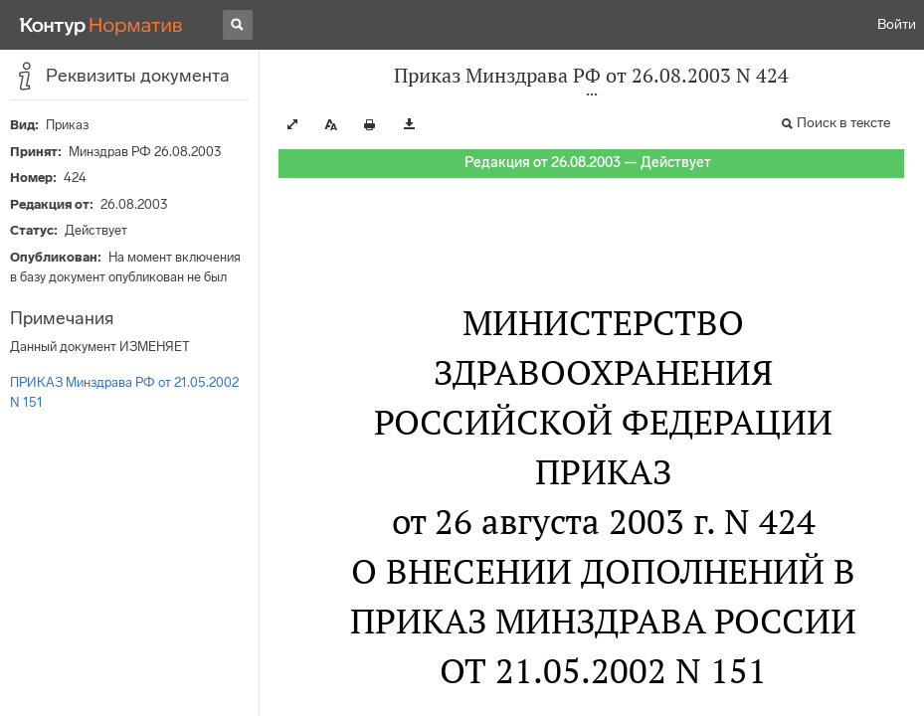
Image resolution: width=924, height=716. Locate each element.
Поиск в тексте (843, 122)
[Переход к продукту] (101, 25)
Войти (896, 24)
